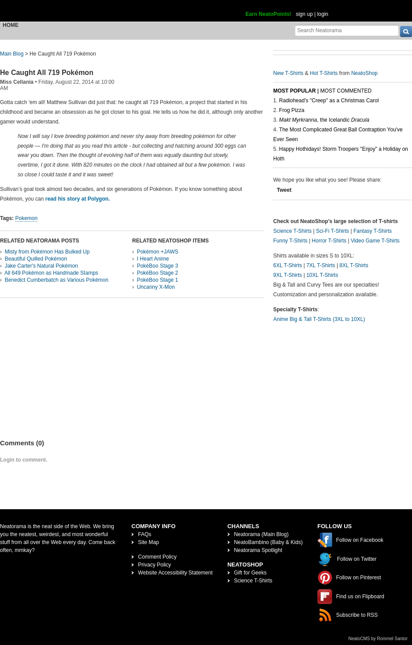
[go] (406, 31)
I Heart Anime (153, 259)
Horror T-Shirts (329, 241)
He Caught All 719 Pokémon (46, 72)
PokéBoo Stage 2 (157, 273)
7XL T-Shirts (320, 265)
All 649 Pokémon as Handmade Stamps (51, 273)
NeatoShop (364, 73)
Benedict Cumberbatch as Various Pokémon (56, 280)
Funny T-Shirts (290, 241)
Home (11, 25)
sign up (304, 14)
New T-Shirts (288, 73)
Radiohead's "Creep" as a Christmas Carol (329, 100)
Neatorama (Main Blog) (261, 534)
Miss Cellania (16, 82)
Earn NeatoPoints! (268, 14)
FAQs (144, 534)
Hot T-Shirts (324, 73)
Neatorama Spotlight (258, 550)
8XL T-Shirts (353, 265)
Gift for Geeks (250, 573)
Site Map (148, 542)
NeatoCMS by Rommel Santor (378, 638)
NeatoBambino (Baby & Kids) (268, 542)
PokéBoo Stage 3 (157, 266)
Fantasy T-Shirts (372, 231)
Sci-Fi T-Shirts (332, 231)
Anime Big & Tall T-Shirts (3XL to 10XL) (319, 319)
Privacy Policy (154, 565)
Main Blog (11, 54)
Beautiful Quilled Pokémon (36, 259)
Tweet (284, 190)
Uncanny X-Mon (156, 287)
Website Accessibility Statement (175, 573)
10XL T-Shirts (322, 275)
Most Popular (294, 91)
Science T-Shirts (292, 231)
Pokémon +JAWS (157, 252)
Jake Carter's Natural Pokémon (41, 266)
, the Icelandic (324, 120)
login (322, 14)
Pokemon (26, 218)
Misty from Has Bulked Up (47, 252)
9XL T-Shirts (287, 275)
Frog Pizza (291, 110)
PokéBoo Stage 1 (157, 280)
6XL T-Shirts (287, 265)
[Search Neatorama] (346, 30)
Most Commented (345, 91)
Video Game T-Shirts (375, 241)
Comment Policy (157, 557)
